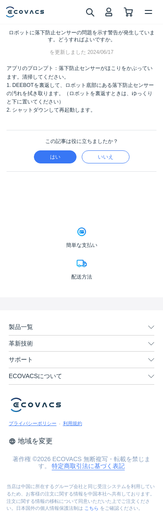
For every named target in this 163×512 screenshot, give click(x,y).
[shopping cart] (128, 12)
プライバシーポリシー (33, 423)
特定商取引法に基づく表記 (88, 465)
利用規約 (72, 423)
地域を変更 (31, 441)
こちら (91, 508)
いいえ (105, 157)
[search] (89, 11)
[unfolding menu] (151, 327)
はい (55, 157)
